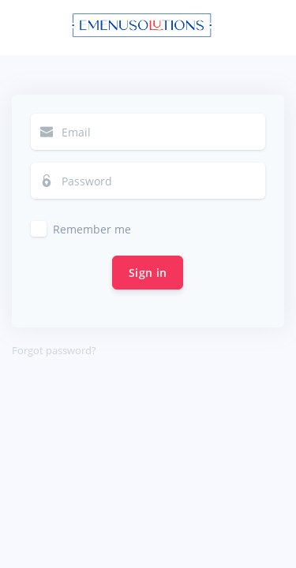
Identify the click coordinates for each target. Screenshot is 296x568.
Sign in (148, 272)
